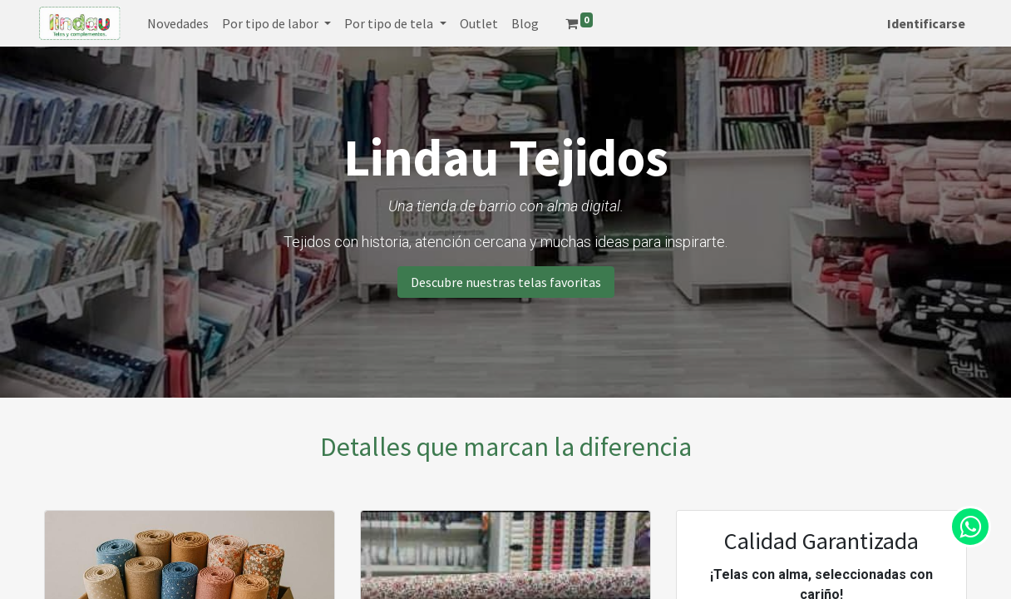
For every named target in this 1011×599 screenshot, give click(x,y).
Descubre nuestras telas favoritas (506, 282)
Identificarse (921, 23)
